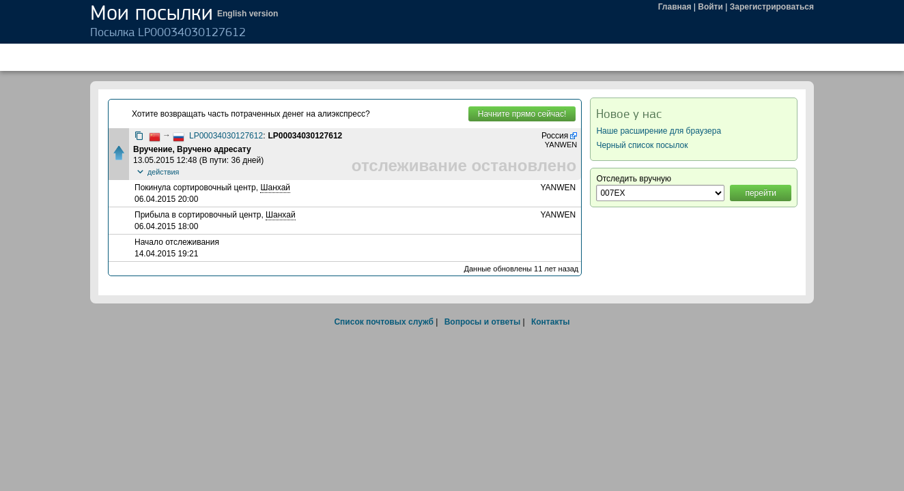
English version (247, 13)
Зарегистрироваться (772, 7)
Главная (675, 7)
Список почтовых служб (383, 322)
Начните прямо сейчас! (522, 114)
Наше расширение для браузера (658, 131)
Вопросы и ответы (482, 322)
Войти (710, 7)
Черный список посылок (642, 145)
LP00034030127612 (226, 135)
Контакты (550, 322)
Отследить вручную (633, 178)
